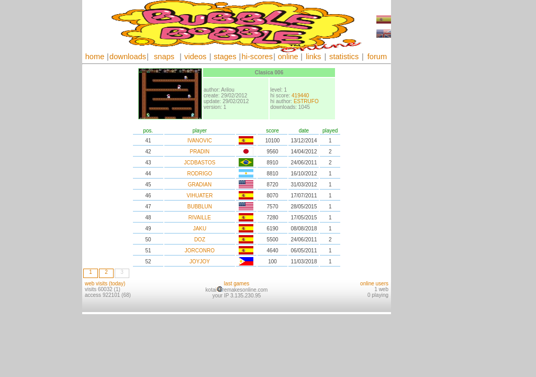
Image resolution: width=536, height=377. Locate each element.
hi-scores (257, 56)
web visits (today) (105, 283)
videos (195, 56)
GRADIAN (200, 184)
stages (225, 56)
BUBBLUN (199, 206)
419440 (300, 95)
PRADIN (200, 151)
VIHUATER (200, 195)
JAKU (200, 228)
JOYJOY (199, 261)
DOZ (199, 239)
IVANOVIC (199, 140)
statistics (344, 56)
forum (377, 56)
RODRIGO (200, 173)
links (313, 56)
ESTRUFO (306, 101)
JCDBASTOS (200, 162)
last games (236, 283)
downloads (127, 56)
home (95, 56)
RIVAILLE (199, 217)
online (288, 56)
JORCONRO (200, 250)
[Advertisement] (422, 157)
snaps (164, 56)
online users (374, 283)
